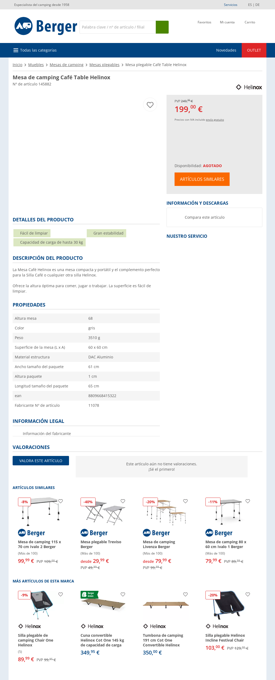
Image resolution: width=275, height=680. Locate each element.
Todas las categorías (38, 50)
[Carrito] (250, 26)
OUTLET (254, 50)
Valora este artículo (40, 460)
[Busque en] (162, 27)
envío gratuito (215, 119)
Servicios (230, 4)
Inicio (17, 64)
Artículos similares (202, 179)
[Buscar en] (117, 27)
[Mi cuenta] (227, 26)
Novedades (226, 50)
